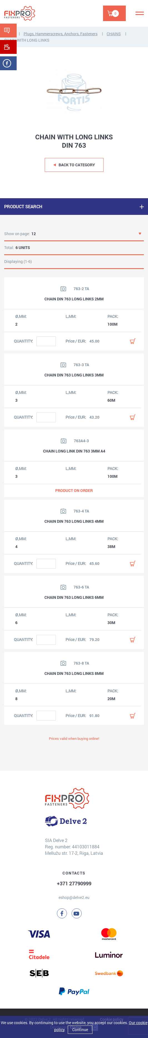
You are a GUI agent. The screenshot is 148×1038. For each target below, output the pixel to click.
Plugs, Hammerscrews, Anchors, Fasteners (60, 33)
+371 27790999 (74, 883)
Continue (80, 1029)
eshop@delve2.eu (74, 897)
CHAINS (114, 33)
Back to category (77, 164)
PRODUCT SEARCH (23, 206)
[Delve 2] (23, 13)
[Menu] (140, 13)
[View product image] (63, 289)
